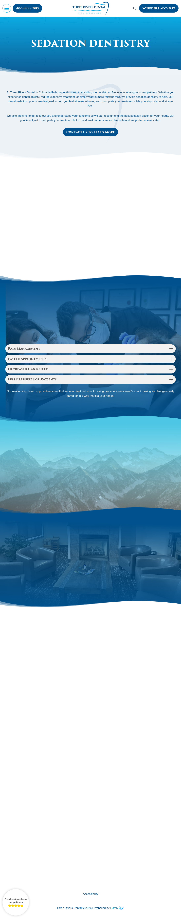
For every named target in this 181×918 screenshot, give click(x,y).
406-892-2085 (27, 8)
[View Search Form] (134, 8)
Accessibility (90, 894)
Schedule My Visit (158, 8)
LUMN (117, 908)
